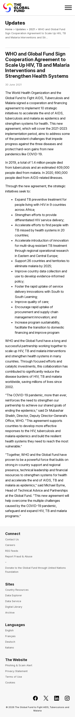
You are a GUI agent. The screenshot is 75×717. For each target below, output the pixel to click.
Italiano (9, 647)
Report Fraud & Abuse (18, 556)
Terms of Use (13, 676)
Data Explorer (13, 595)
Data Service (13, 601)
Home (8, 29)
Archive (10, 612)
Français (10, 636)
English (9, 630)
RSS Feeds (11, 550)
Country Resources (17, 589)
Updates (21, 29)
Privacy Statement (16, 671)
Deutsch (10, 641)
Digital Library (13, 606)
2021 (32, 29)
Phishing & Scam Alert (18, 665)
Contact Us (12, 539)
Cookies (10, 682)
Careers (10, 545)
